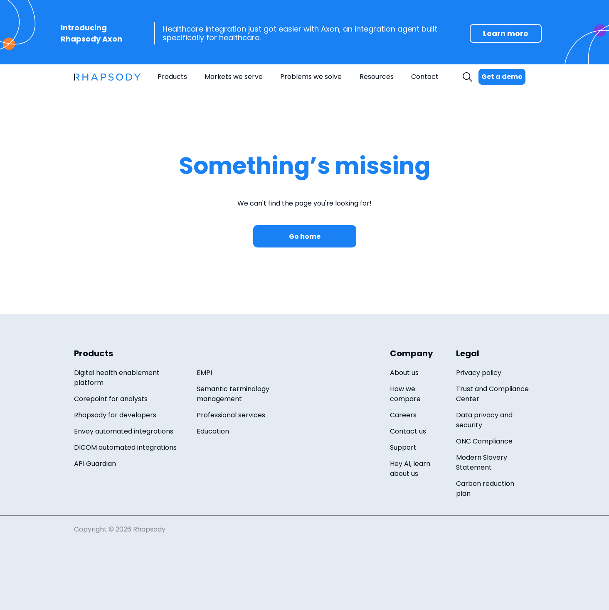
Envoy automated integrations (123, 431)
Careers (403, 415)
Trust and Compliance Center (492, 394)
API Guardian (95, 463)
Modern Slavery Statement (481, 462)
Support (403, 447)
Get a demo (502, 76)
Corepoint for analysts (111, 399)
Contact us (408, 431)
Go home (305, 236)
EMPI (204, 372)
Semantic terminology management (233, 394)
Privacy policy (478, 372)
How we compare (405, 394)
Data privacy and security (484, 420)
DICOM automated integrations (125, 447)
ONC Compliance (484, 441)
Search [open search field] (468, 77)
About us (404, 372)
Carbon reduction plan (485, 488)
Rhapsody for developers (115, 415)
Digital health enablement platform (117, 377)
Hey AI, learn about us (410, 468)
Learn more (505, 33)
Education (213, 431)
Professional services (231, 415)
